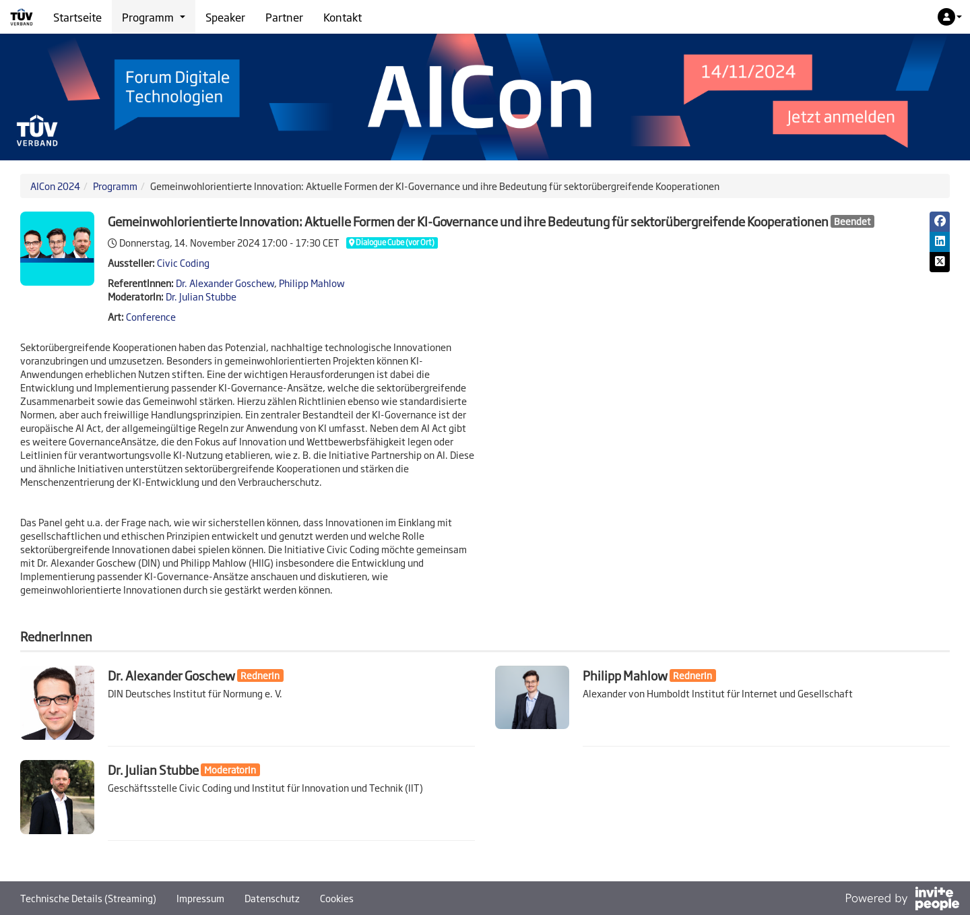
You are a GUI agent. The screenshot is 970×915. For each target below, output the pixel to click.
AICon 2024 (55, 186)
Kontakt (342, 17)
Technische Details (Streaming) (88, 898)
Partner (284, 17)
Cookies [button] (337, 898)
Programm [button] (153, 17)
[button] (950, 17)
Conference (151, 316)
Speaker (225, 17)
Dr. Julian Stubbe (201, 296)
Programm (115, 186)
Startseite (77, 17)
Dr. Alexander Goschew (225, 283)
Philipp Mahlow (312, 283)
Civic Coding (183, 262)
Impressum (200, 898)
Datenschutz (272, 898)
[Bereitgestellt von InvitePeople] (902, 900)
